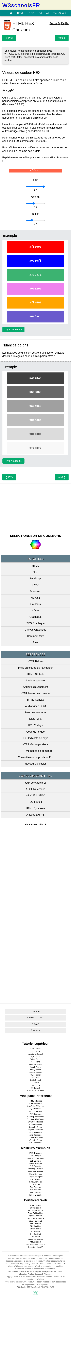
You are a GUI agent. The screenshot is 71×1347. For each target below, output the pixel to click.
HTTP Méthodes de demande (36, 750)
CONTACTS (35, 1011)
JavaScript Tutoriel (35, 1054)
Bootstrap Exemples (35, 1169)
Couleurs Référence (35, 1138)
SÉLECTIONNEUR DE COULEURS (35, 536)
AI (47, 13)
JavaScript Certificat (35, 1211)
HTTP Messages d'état (35, 744)
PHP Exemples (35, 1166)
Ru (67, 23)
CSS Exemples (35, 1156)
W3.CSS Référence (35, 1122)
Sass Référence (35, 1132)
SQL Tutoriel (35, 1057)
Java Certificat (35, 1229)
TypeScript (59, 13)
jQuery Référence (35, 1127)
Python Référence (35, 1111)
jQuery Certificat (35, 1221)
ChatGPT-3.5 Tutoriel (35, 1091)
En (51, 23)
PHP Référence (35, 1114)
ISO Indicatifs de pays (35, 738)
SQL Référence (35, 1109)
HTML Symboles (35, 808)
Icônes (35, 610)
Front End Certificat (35, 1213)
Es (58, 23)
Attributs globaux (35, 680)
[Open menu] (3, 13)
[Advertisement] (35, 506)
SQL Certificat (35, 1224)
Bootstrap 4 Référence (35, 1119)
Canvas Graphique (35, 629)
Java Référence (35, 1135)
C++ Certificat (35, 1234)
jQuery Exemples (35, 1174)
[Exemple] (35, 186)
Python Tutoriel (35, 1059)
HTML (20, 13)
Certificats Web (35, 1200)
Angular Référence (35, 1130)
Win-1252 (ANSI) (35, 795)
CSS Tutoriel (35, 1051)
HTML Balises (35, 661)
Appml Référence (35, 1124)
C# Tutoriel (35, 1088)
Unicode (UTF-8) (35, 814)
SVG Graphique (35, 623)
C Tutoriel (35, 1083)
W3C (52, 1287)
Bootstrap (35, 591)
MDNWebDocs (33, 1287)
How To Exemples (35, 1195)
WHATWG (45, 1287)
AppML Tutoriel (35, 1067)
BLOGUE (35, 1024)
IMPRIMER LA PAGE (35, 1018)
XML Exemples (35, 1192)
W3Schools (21, 1287)
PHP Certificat (35, 1226)
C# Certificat (35, 1237)
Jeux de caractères (35, 712)
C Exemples (35, 1185)
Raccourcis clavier (35, 763)
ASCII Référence (35, 789)
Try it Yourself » (13, 329)
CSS (31, 13)
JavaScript (35, 578)
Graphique (35, 616)
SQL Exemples (35, 1161)
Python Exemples (35, 1164)
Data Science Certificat (35, 1218)
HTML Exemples (35, 1153)
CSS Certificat (35, 1208)
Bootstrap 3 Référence (35, 1117)
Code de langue (35, 731)
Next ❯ (61, 37)
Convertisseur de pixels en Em (35, 757)
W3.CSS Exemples (35, 1171)
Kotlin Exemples (35, 1182)
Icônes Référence (35, 1140)
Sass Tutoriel (35, 1075)
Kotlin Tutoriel (35, 1080)
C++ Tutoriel (35, 1085)
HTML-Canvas (35, 699)
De (63, 23)
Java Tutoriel (35, 1078)
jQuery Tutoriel (35, 1070)
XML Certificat (35, 1242)
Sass (35, 642)
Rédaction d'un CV (35, 1247)
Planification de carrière (35, 1245)
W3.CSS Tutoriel (35, 1064)
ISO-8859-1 (35, 801)
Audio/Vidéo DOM (35, 706)
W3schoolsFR (21, 5)
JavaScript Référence (35, 1106)
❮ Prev (9, 37)
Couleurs (35, 604)
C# (40, 13)
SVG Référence (35, 1143)
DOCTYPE (35, 718)
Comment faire (35, 636)
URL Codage (35, 725)
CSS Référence (35, 1104)
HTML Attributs (35, 674)
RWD (35, 584)
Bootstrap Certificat (35, 1239)
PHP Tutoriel (35, 1062)
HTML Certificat (35, 1205)
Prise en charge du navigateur (35, 667)
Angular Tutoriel (35, 1072)
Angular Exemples (35, 1177)
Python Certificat (35, 1216)
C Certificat (35, 1231)
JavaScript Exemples (35, 1158)
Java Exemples (35, 1179)
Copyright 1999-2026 (14, 1277)
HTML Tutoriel (35, 1049)
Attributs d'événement (35, 686)
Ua (55, 23)
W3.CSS (35, 597)
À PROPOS (35, 1031)
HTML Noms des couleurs (35, 693)
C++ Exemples (35, 1187)
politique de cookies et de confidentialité (40, 1269)
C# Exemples (35, 1190)
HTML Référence (35, 1101)
